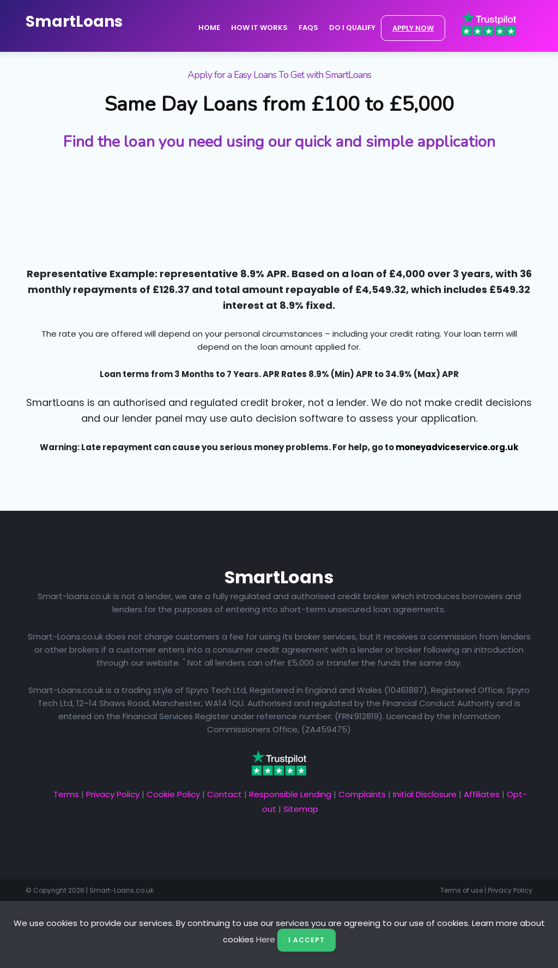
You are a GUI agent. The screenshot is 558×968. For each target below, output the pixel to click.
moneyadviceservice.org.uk (457, 447)
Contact (224, 794)
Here (265, 939)
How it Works (259, 27)
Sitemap (300, 809)
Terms (66, 794)
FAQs (308, 27)
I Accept (306, 940)
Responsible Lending (290, 794)
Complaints (362, 794)
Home (209, 27)
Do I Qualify (352, 27)
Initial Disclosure (425, 794)
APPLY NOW (413, 28)
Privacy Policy (113, 794)
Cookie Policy (173, 794)
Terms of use (461, 890)
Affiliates (482, 794)
